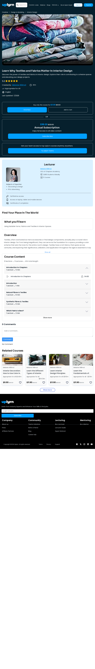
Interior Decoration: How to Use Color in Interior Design (11, 373)
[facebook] (77, 444)
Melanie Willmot (19, 85)
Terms (41, 444)
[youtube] (92, 444)
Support (57, 444)
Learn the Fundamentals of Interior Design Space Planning (81, 375)
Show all (47, 252)
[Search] (23, 5)
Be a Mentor (84, 424)
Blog (29, 431)
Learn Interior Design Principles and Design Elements (57, 375)
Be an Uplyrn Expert (66, 5)
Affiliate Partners (8, 431)
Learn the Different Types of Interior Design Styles (35, 373)
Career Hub (32, 435)
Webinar (42, 5)
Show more (47, 318)
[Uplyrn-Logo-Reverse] (8, 5)
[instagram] (84, 444)
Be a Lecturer (60, 424)
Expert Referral (60, 431)
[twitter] (81, 444)
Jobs (37, 5)
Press (4, 428)
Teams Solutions (34, 424)
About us (5, 424)
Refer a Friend (33, 428)
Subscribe (17, 415)
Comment (7, 339)
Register (88, 5)
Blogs (48, 5)
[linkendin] (88, 444)
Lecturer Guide (60, 428)
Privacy (49, 444)
